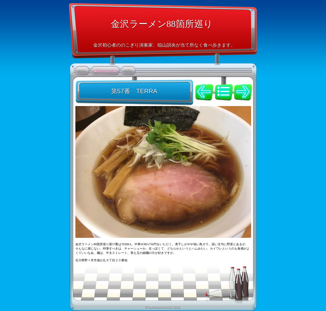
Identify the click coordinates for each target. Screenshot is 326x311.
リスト (224, 89)
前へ (204, 92)
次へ (242, 92)
